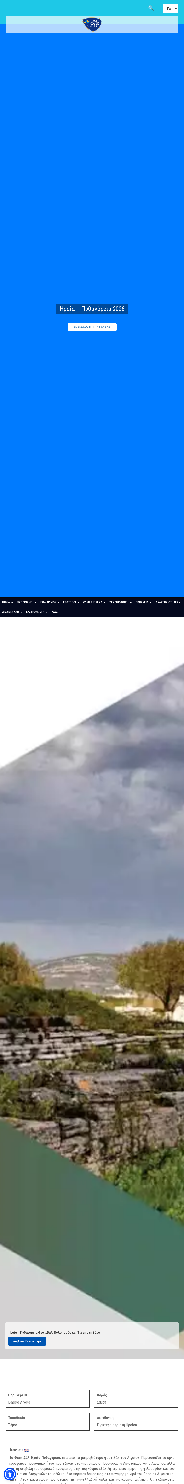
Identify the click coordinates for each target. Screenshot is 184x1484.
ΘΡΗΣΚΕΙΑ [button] (144, 602)
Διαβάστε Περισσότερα (27, 1341)
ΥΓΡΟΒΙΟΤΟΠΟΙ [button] (120, 602)
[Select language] (170, 8)
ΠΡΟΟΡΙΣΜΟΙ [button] (27, 602)
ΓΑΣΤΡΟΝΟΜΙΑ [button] (37, 612)
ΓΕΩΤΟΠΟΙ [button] (71, 602)
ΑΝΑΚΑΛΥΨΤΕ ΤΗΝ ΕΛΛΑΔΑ (92, 327)
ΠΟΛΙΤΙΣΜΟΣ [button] (50, 602)
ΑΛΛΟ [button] (57, 612)
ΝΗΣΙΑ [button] (7, 602)
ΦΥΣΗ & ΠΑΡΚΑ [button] (94, 602)
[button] (10, 1474)
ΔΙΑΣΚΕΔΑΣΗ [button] (12, 612)
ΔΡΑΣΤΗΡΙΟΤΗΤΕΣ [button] (168, 602)
